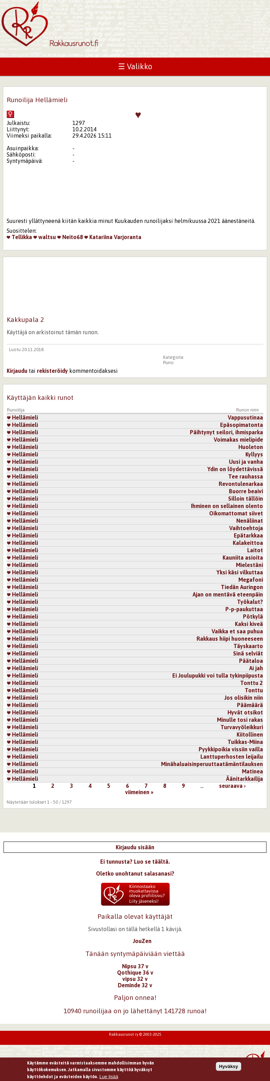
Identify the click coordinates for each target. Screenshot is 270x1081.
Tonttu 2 (251, 683)
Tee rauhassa (245, 476)
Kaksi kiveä (249, 624)
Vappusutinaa (245, 417)
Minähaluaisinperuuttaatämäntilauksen (212, 764)
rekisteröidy (52, 371)
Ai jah (256, 668)
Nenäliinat (249, 521)
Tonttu (254, 690)
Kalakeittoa (248, 543)
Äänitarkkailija (244, 779)
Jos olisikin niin (243, 697)
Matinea (252, 771)
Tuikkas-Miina (245, 742)
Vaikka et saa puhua (237, 631)
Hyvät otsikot (245, 712)
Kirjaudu (17, 371)
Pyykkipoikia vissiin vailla (231, 749)
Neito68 (70, 237)
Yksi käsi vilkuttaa (240, 572)
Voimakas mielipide (238, 439)
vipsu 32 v (135, 979)
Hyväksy (228, 1067)
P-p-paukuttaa (244, 609)
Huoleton (250, 447)
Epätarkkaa (248, 535)
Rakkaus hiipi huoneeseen (230, 638)
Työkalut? (250, 602)
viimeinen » (139, 792)
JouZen (142, 941)
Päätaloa (251, 661)
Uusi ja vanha (246, 462)
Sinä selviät (248, 653)
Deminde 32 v (135, 985)
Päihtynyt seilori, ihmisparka (226, 432)
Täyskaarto (248, 646)
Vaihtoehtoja (246, 528)
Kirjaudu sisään (135, 847)
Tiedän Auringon (242, 587)
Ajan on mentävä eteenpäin (228, 594)
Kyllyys (254, 454)
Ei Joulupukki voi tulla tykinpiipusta (217, 675)
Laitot (255, 550)
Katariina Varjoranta (112, 237)
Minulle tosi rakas (240, 720)
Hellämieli (22, 417)
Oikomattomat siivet (236, 513)
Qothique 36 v (135, 972)
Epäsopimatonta (241, 425)
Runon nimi (247, 410)
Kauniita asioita (243, 557)
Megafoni (250, 579)
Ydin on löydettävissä (235, 469)
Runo (168, 362)
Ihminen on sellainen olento (227, 506)
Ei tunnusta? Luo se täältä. (135, 861)
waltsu (44, 237)
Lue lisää (108, 1078)
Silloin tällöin (245, 498)
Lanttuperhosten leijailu (231, 756)
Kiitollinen (250, 734)
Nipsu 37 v (135, 966)
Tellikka (19, 237)
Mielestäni (249, 565)
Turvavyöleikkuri (241, 727)
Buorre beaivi (246, 491)
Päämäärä (250, 705)
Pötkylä (253, 616)
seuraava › (232, 786)
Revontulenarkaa (241, 484)
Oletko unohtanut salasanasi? (135, 873)
